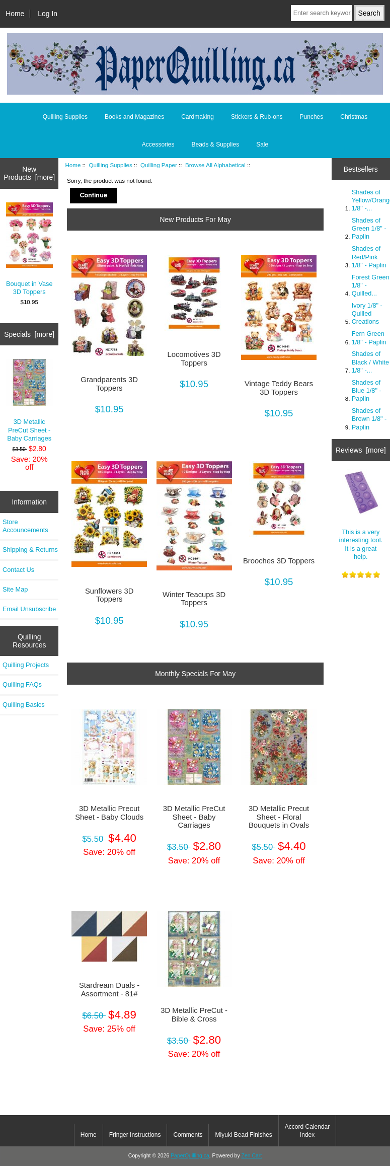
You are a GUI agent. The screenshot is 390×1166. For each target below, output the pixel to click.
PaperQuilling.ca (190, 1155)
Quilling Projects (26, 665)
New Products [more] (29, 173)
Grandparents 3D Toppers (109, 384)
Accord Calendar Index (307, 1130)
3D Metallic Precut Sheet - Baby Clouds (109, 813)
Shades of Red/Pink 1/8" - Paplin (369, 256)
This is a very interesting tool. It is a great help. (360, 514)
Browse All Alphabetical (215, 165)
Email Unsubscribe (29, 609)
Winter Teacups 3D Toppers (194, 599)
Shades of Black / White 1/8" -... (370, 362)
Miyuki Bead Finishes (243, 1134)
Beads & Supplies (215, 144)
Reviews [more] (361, 450)
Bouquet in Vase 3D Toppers (29, 249)
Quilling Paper (158, 165)
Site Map (15, 589)
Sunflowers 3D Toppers (109, 595)
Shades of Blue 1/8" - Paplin (366, 390)
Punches (312, 116)
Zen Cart (252, 1155)
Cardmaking (197, 116)
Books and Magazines (134, 116)
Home (15, 14)
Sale (262, 144)
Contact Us (18, 569)
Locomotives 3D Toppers (193, 358)
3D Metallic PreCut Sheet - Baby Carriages (29, 400)
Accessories (158, 144)
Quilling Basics (24, 704)
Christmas (353, 116)
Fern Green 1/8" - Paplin (369, 337)
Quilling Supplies (110, 165)
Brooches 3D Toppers (279, 561)
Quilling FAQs (22, 684)
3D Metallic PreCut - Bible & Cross (194, 1014)
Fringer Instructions (135, 1134)
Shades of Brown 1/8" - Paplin (369, 418)
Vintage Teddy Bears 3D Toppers (279, 388)
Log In (47, 14)
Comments (187, 1134)
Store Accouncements (25, 526)
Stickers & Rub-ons (257, 116)
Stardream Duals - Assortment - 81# (109, 989)
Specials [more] (29, 334)
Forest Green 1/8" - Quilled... (370, 285)
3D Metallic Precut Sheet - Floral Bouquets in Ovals (279, 817)
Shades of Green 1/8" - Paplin (369, 228)
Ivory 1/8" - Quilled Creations (367, 313)
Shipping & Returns (30, 549)
